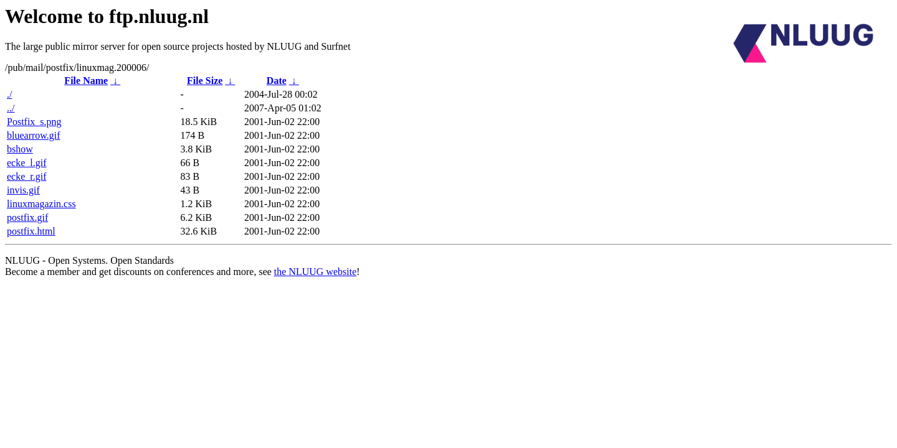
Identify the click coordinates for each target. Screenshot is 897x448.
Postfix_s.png (34, 121)
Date (277, 80)
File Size (204, 80)
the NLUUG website (315, 271)
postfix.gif (27, 217)
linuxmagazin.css (41, 203)
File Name (86, 80)
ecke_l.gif (27, 162)
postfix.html (31, 231)
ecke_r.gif (27, 176)
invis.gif (23, 190)
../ (10, 108)
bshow (20, 149)
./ (9, 94)
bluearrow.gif (33, 135)
